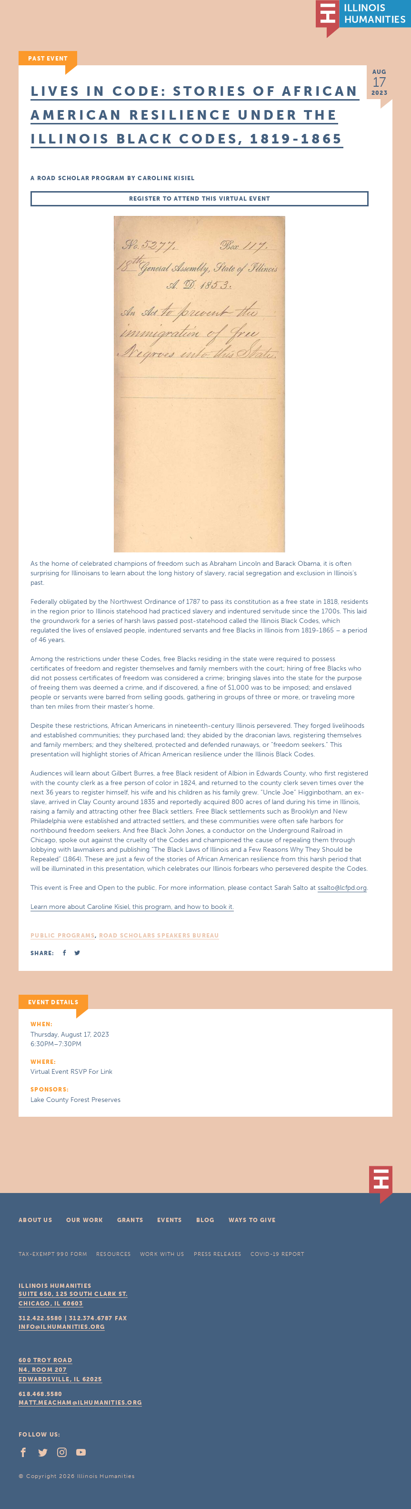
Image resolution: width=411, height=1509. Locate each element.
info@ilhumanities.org (62, 1327)
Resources (113, 1254)
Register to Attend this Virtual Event (199, 198)
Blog (205, 1220)
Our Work (84, 1220)
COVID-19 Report (278, 1254)
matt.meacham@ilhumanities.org (80, 1402)
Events (169, 1220)
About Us (35, 1220)
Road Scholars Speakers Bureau (159, 935)
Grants (130, 1220)
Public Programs (62, 935)
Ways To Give (252, 1220)
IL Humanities (363, 19)
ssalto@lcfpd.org (342, 888)
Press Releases (217, 1254)
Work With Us (162, 1254)
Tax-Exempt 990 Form (53, 1254)
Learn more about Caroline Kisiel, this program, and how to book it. (132, 907)
